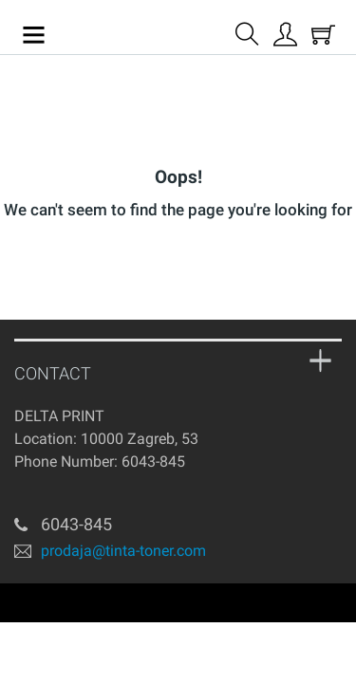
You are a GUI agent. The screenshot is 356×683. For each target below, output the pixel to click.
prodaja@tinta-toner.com (123, 550)
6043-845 (153, 461)
